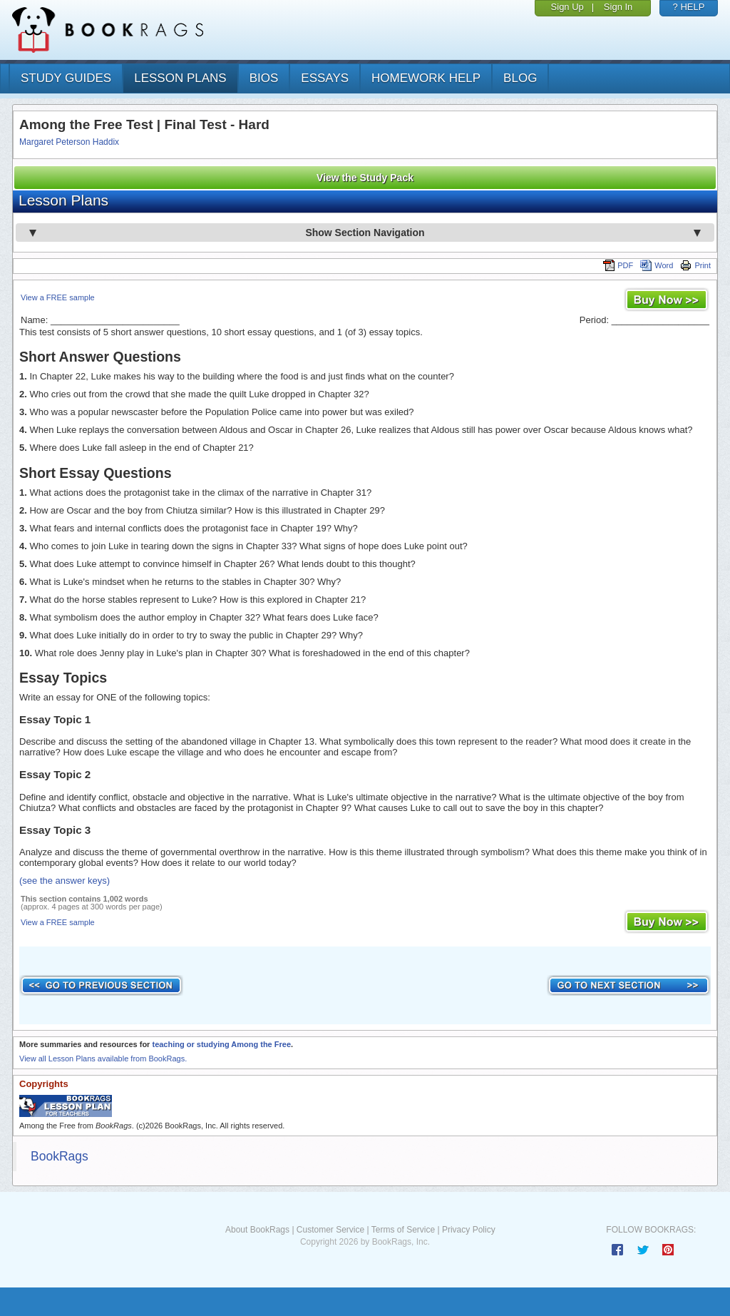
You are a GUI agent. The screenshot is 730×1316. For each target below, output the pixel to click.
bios (264, 78)
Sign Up (567, 6)
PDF (618, 265)
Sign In (618, 6)
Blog (520, 78)
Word (656, 265)
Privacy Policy (468, 1230)
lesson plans (180, 78)
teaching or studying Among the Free (221, 1044)
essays (325, 78)
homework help (425, 78)
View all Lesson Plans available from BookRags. (103, 1058)
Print (695, 265)
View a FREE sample (58, 297)
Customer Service (330, 1230)
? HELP (689, 6)
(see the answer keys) (64, 880)
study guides (66, 78)
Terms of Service (403, 1230)
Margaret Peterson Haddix (69, 142)
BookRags (59, 1156)
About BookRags (257, 1230)
